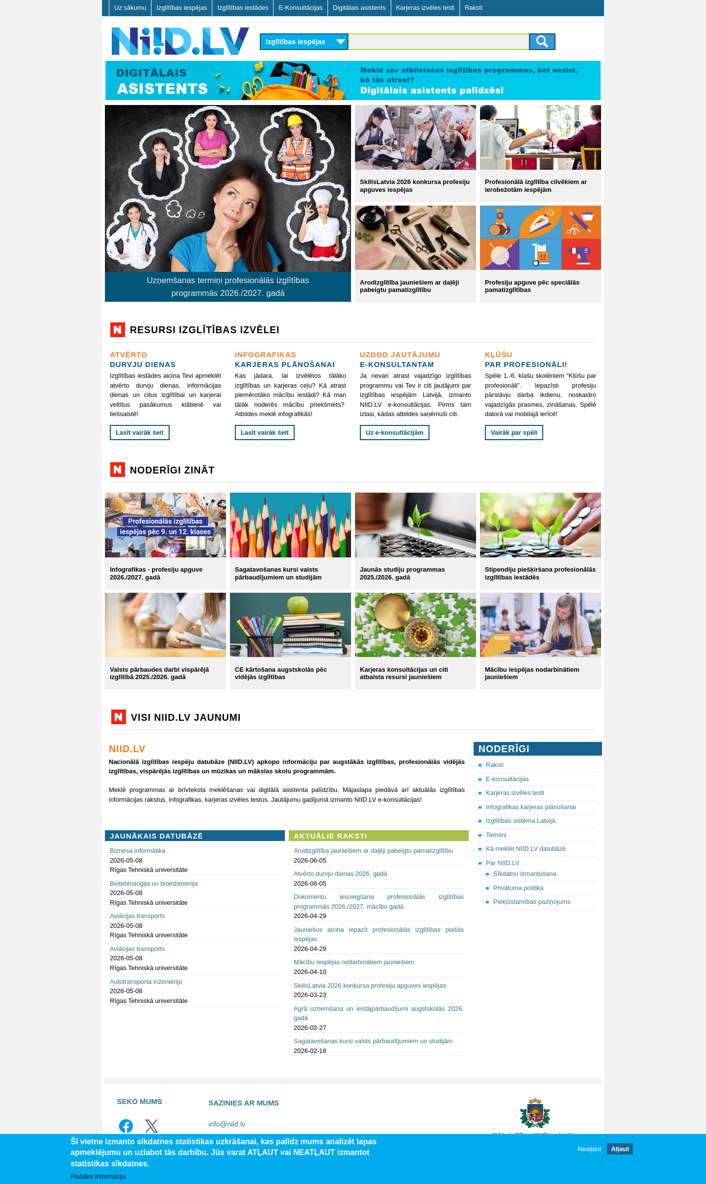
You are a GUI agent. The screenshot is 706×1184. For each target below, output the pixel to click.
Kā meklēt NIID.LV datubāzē (526, 848)
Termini (496, 835)
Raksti (473, 7)
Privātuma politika (518, 888)
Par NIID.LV (502, 863)
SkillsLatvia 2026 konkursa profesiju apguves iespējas (370, 985)
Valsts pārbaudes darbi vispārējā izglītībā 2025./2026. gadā (159, 673)
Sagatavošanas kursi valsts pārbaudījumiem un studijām (278, 573)
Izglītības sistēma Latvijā (520, 820)
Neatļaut (589, 1149)
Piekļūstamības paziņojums (532, 901)
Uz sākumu (130, 7)
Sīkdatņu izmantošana (524, 873)
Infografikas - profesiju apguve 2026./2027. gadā (156, 573)
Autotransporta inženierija (146, 981)
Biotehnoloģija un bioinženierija (154, 883)
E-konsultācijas (507, 779)
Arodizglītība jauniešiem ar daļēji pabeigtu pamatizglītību (409, 286)
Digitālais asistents (359, 7)
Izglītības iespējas (181, 7)
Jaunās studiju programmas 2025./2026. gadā (402, 573)
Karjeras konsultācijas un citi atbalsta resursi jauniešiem (404, 673)
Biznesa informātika (137, 850)
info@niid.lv (226, 1124)
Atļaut (620, 1149)
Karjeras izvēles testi (425, 7)
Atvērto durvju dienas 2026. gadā (340, 873)
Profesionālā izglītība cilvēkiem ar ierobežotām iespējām (536, 185)
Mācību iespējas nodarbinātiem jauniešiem (354, 962)
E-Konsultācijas (300, 7)
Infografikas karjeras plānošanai (531, 807)
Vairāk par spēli (514, 432)
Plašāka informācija (98, 1176)
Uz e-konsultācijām (395, 432)
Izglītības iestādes (242, 7)
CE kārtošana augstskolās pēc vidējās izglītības (281, 673)
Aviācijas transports (137, 916)
